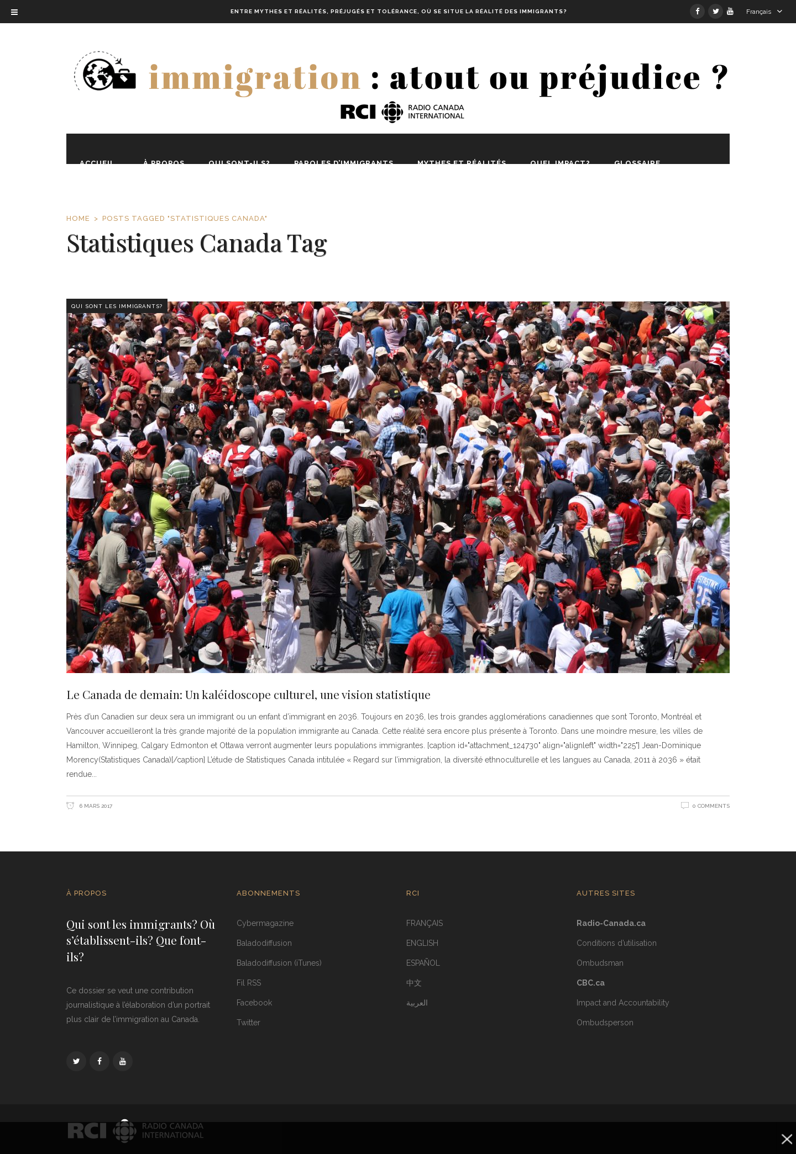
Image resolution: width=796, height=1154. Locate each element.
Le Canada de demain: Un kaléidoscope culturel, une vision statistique (248, 694)
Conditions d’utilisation (617, 943)
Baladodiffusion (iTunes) (279, 963)
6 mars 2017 (95, 806)
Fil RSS (249, 982)
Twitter (248, 1022)
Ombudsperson (605, 1022)
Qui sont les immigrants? (117, 306)
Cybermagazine (265, 923)
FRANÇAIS (424, 923)
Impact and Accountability (623, 1002)
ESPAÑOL (423, 963)
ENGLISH (422, 943)
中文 (414, 982)
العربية (417, 1002)
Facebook (254, 1002)
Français (758, 11)
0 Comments (711, 806)
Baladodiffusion (264, 943)
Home (78, 218)
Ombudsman (600, 963)
